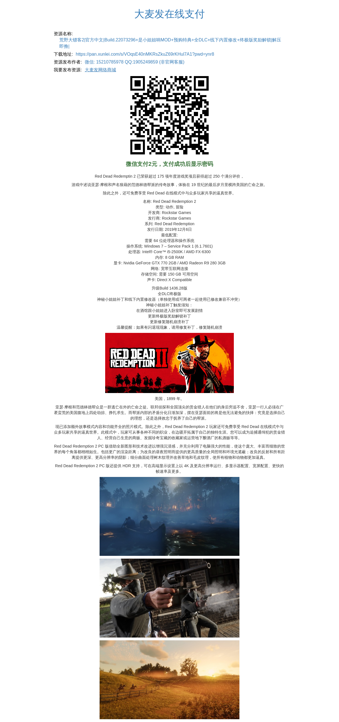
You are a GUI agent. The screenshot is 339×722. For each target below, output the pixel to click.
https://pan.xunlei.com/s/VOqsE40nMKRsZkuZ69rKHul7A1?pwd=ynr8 (145, 54)
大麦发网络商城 (100, 69)
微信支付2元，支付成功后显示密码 (169, 164)
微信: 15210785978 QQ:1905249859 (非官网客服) (135, 62)
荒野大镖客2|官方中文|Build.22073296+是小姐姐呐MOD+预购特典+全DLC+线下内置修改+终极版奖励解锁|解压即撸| (170, 43)
